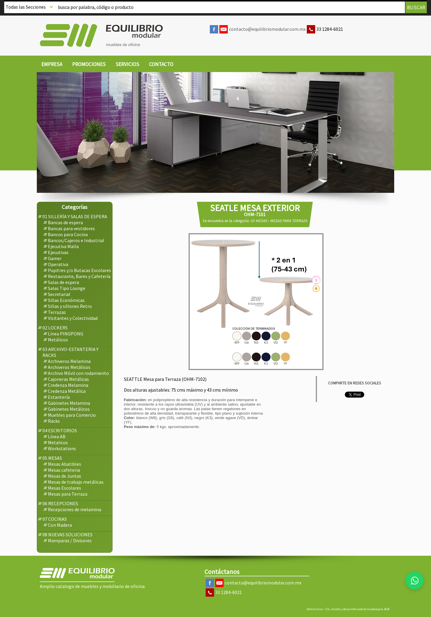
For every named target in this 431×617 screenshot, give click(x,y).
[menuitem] (52, 64)
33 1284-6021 (329, 29)
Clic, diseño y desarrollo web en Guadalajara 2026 (357, 609)
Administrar (314, 609)
